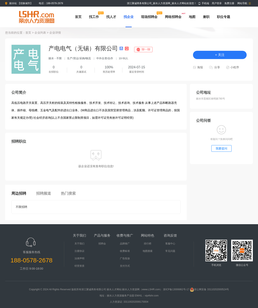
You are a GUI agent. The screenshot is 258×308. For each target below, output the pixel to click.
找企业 (129, 17)
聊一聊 (146, 49)
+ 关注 (220, 55)
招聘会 (102, 243)
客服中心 (170, 243)
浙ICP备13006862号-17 (176, 289)
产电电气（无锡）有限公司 (84, 48)
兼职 (206, 17)
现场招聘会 (149, 17)
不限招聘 (21, 206)
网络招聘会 (173, 17)
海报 (200, 67)
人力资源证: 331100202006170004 (129, 301)
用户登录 (217, 3)
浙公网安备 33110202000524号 (209, 289)
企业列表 (40, 32)
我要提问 (221, 148)
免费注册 (229, 3)
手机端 (205, 3)
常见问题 (170, 251)
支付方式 (125, 265)
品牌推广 (125, 243)
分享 (217, 67)
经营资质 (79, 265)
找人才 (111, 17)
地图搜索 (148, 251)
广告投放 (125, 258)
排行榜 (147, 243)
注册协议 (79, 251)
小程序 (234, 67)
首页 (78, 17)
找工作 (94, 17)
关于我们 (79, 243)
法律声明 (79, 258)
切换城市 (25, 3)
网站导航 (242, 3)
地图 (192, 17)
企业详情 (55, 32)
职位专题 (223, 17)
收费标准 (125, 251)
